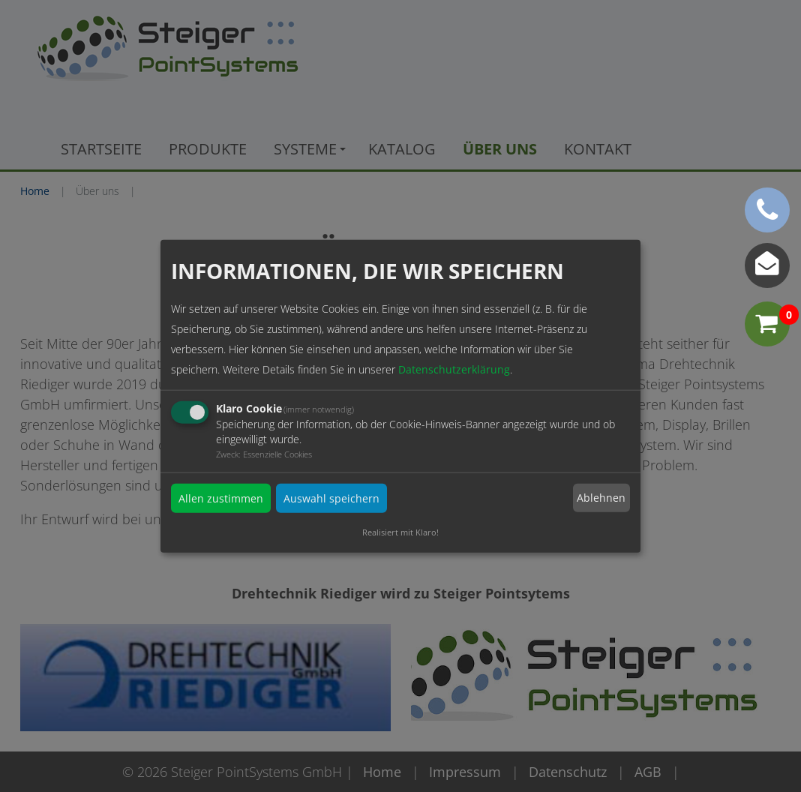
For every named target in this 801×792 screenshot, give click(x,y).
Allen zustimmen (220, 497)
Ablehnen (601, 497)
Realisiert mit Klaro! (400, 531)
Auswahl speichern (332, 497)
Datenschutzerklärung (454, 369)
